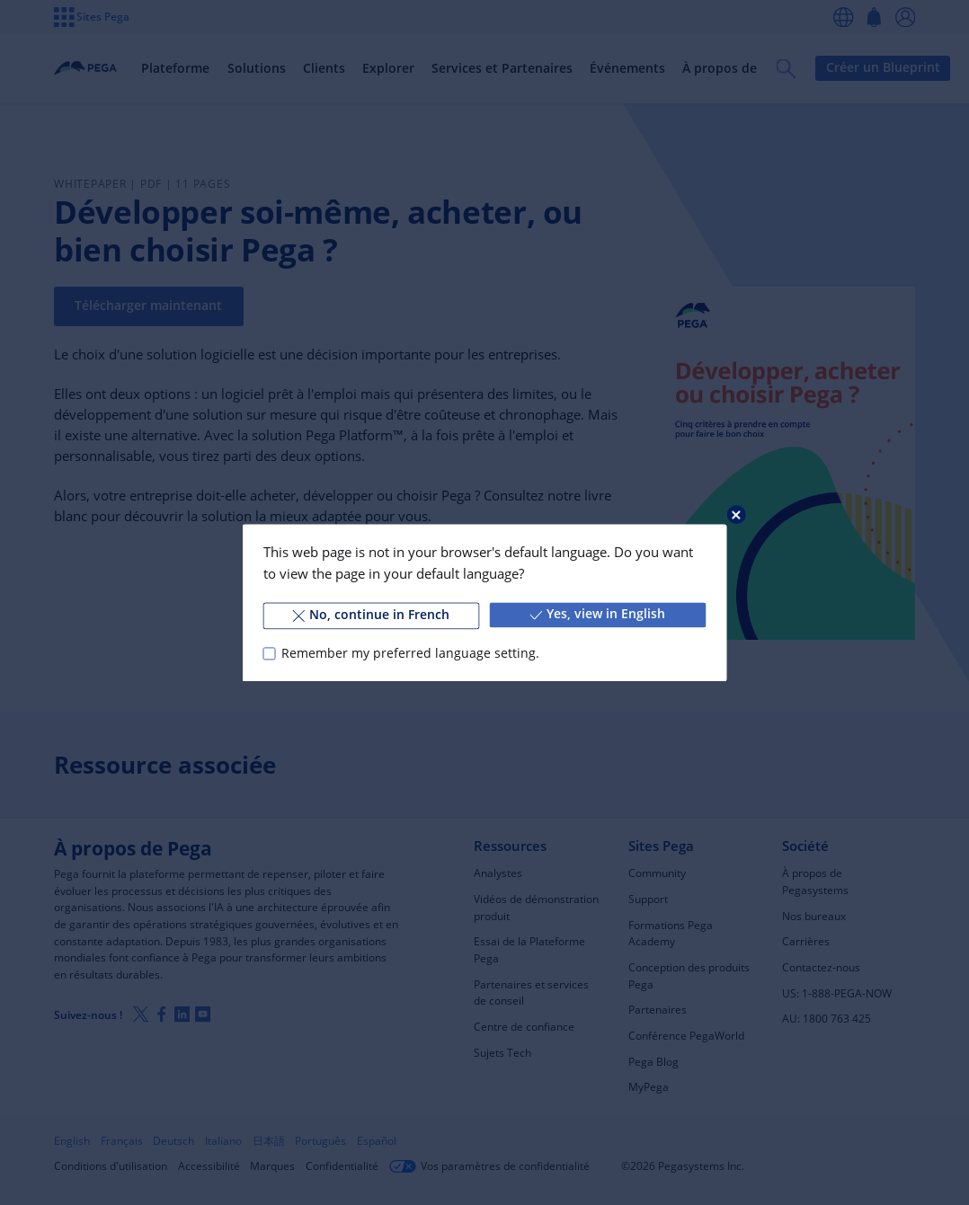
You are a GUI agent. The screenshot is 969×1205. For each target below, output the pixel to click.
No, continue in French (371, 615)
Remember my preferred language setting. (410, 653)
